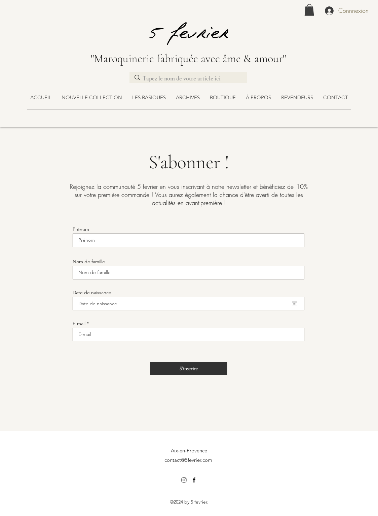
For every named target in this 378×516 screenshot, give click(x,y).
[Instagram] (184, 480)
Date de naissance (92, 292)
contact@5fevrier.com (188, 460)
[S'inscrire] (188, 368)
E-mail (79, 323)
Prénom (81, 229)
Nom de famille (89, 261)
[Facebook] (194, 480)
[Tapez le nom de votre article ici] (188, 78)
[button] (223, 98)
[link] (309, 10)
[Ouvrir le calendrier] (294, 303)
